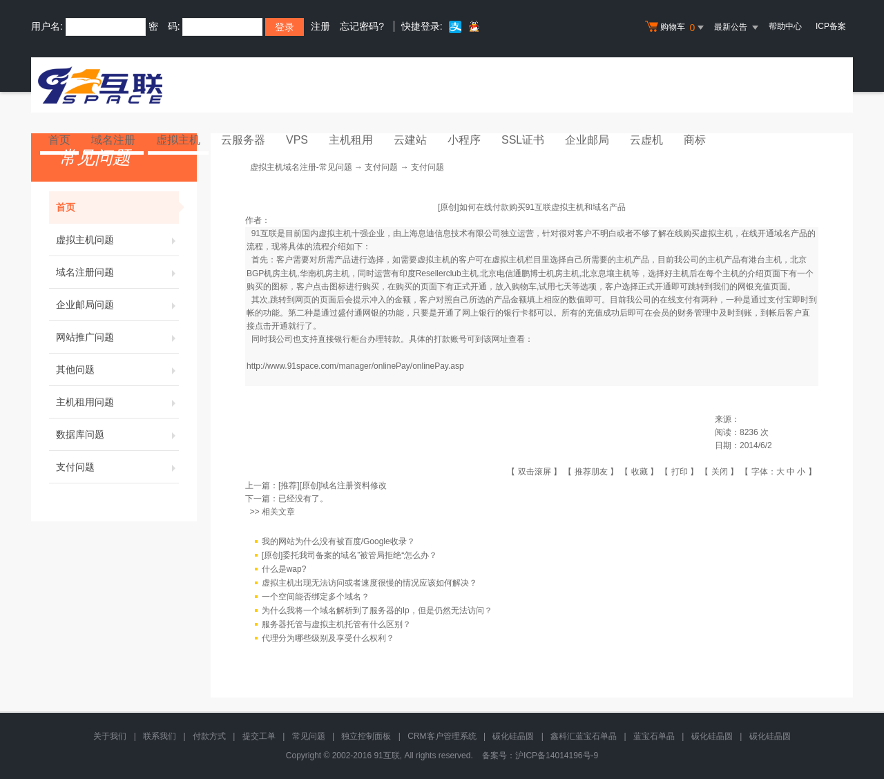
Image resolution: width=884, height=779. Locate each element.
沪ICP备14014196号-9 (556, 755)
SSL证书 (522, 140)
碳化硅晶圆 (513, 736)
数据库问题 (117, 434)
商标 (695, 140)
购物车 (676, 28)
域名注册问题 (117, 272)
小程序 (464, 140)
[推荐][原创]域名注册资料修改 (332, 485)
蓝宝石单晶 (654, 736)
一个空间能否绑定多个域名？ (315, 597)
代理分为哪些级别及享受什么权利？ (328, 638)
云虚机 (646, 140)
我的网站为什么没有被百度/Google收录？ (338, 541)
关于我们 (109, 736)
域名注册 (113, 140)
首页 (59, 140)
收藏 (639, 472)
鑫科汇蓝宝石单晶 (583, 736)
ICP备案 (831, 26)
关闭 (719, 472)
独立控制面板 (366, 736)
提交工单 (259, 736)
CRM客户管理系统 (441, 736)
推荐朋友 (591, 472)
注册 (320, 26)
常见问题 (308, 736)
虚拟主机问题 (117, 239)
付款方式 (209, 736)
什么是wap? (284, 569)
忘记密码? (362, 26)
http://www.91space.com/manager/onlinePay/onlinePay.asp (355, 366)
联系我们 (159, 736)
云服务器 (243, 140)
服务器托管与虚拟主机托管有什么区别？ (336, 624)
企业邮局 (587, 140)
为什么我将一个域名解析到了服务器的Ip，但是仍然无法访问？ (377, 610)
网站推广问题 (117, 337)
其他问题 (117, 369)
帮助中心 (785, 26)
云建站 (410, 140)
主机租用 (351, 140)
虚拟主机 (178, 140)
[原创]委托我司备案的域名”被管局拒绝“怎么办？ (350, 555)
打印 (679, 472)
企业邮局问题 (117, 304)
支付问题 (117, 466)
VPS (297, 140)
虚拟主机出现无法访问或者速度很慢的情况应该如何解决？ (369, 583)
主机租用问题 (117, 401)
